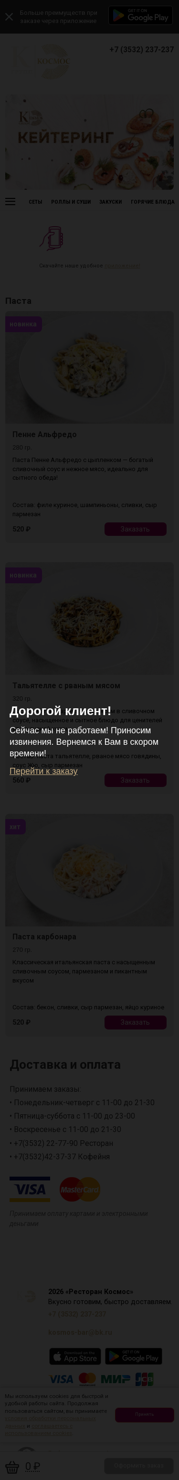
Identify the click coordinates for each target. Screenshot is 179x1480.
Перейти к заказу (44, 771)
